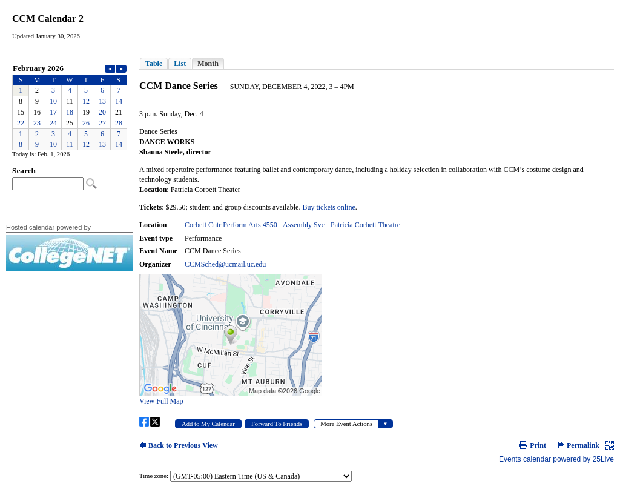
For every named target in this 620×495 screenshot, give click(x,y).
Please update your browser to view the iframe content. (69, 106)
